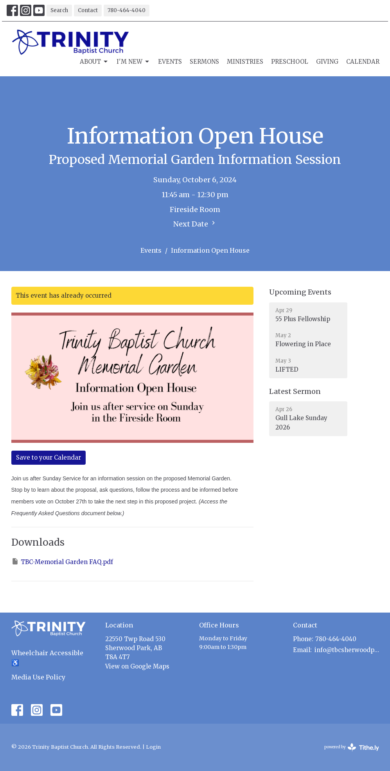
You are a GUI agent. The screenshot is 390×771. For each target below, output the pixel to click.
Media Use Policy (38, 677)
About (94, 62)
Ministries (245, 61)
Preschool (289, 61)
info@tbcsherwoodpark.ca (347, 650)
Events (170, 61)
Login (153, 747)
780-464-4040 (127, 10)
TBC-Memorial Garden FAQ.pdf (62, 561)
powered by (351, 747)
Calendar (362, 61)
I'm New (133, 62)
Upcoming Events (300, 292)
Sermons (204, 61)
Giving (327, 61)
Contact (88, 10)
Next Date (195, 223)
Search (59, 10)
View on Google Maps (137, 666)
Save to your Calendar (48, 457)
